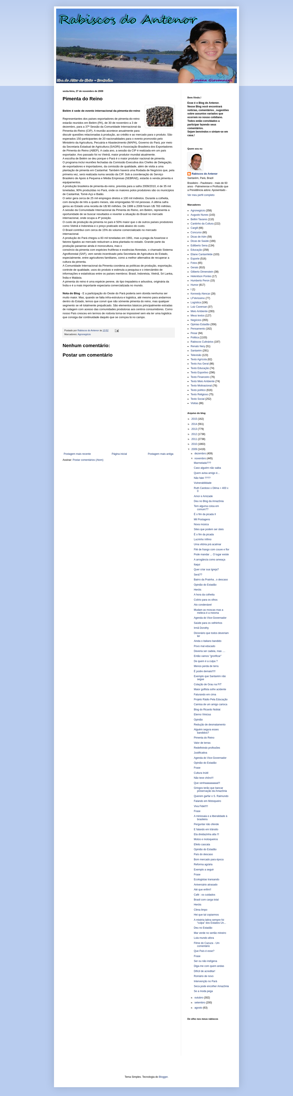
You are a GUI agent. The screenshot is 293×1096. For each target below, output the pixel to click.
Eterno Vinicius (202, 714)
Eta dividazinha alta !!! (206, 834)
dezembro (200, 453)
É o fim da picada (204, 534)
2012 (194, 434)
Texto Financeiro (200, 377)
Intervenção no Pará (205, 981)
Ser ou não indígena (205, 961)
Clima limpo (200, 909)
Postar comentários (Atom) (88, 459)
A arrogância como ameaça (209, 559)
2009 (194, 449)
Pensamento (198, 328)
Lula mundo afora (204, 937)
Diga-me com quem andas (209, 966)
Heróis (197, 589)
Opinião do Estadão (205, 584)
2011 (194, 439)
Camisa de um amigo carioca (210, 704)
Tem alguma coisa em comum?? (206, 508)
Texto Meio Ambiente (202, 381)
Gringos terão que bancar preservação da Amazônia (210, 789)
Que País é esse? (204, 951)
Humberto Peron (200, 280)
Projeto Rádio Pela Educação (211, 699)
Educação (196, 249)
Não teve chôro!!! (203, 777)
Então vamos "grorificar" (208, 656)
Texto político (198, 390)
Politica (195, 337)
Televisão (196, 355)
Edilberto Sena (199, 245)
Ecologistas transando (206, 879)
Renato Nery (198, 346)
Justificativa (200, 752)
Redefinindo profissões (207, 747)
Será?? (198, 574)
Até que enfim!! (202, 889)
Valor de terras (202, 742)
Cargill (194, 227)
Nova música (201, 524)
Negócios (196, 320)
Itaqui (197, 564)
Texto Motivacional (201, 385)
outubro (199, 997)
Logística (196, 302)
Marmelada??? (202, 462)
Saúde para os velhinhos (208, 622)
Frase (197, 767)
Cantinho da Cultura (202, 223)
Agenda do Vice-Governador (210, 617)
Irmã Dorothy (201, 627)
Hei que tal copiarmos (206, 914)
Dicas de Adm (199, 236)
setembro (200, 1002)
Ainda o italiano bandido (207, 641)
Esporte (195, 258)
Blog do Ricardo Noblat (207, 709)
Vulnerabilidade (202, 482)
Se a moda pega (203, 991)
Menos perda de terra (206, 666)
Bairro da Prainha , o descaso (211, 579)
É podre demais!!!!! (205, 671)
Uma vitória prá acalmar (207, 544)
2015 (194, 418)
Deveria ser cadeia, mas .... (209, 651)
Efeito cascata (202, 844)
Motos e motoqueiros (206, 839)
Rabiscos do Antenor (204, 173)
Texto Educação (200, 368)
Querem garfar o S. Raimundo (211, 796)
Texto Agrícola (199, 359)
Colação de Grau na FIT (208, 684)
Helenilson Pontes (201, 276)
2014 (194, 424)
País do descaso (203, 854)
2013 (194, 428)
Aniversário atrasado (205, 884)
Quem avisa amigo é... (207, 473)
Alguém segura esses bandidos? (206, 731)
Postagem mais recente (77, 453)
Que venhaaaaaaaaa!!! (207, 783)
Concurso (196, 232)
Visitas (194, 403)
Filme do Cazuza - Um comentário (206, 945)
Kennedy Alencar (200, 293)
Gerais (194, 267)
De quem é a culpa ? (206, 661)
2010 (194, 444)
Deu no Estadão (203, 927)
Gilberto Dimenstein (202, 271)
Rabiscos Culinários (202, 341)
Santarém (196, 350)
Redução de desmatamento (209, 724)
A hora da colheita (204, 594)
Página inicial (119, 453)
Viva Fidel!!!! (201, 806)
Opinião (198, 719)
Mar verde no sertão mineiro (210, 932)
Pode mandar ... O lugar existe (211, 554)
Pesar (194, 333)
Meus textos (198, 315)
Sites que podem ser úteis (209, 529)
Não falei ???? (202, 477)
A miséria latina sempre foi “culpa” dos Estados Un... (210, 921)
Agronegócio (84, 334)
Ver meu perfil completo (200, 195)
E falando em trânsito (206, 829)
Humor (194, 284)
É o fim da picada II (205, 514)
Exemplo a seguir (204, 869)
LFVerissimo (198, 298)
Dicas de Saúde (200, 241)
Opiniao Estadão (200, 324)
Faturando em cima (205, 694)
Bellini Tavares (199, 219)
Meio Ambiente (199, 311)
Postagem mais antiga (160, 453)
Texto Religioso (199, 394)
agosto (198, 1007)
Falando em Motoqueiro (207, 801)
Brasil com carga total (206, 899)
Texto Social (198, 398)
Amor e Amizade (203, 496)
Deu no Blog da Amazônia (209, 501)
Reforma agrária (203, 864)
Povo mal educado (204, 646)
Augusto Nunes (199, 214)
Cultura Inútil (201, 772)
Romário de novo (203, 976)
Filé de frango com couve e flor (211, 549)
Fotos (194, 262)
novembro (200, 458)
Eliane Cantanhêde (202, 254)
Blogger (163, 1076)
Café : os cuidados (204, 894)
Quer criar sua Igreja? (206, 569)
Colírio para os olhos (205, 599)
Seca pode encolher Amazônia (211, 986)
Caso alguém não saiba (207, 467)
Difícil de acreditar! (204, 971)
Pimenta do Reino (204, 737)
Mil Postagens (202, 519)
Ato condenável (203, 604)
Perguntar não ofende (206, 824)
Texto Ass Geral (200, 363)
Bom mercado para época (209, 859)
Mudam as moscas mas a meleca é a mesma (208, 611)
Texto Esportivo (199, 372)
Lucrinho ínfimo (202, 539)
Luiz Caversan (199, 306)
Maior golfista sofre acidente (210, 689)
